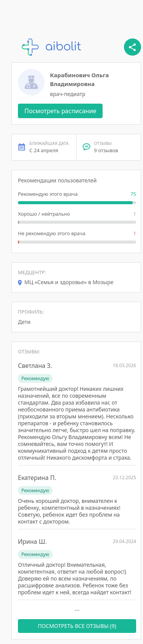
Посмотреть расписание (60, 111)
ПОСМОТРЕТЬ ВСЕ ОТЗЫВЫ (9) (77, 625)
